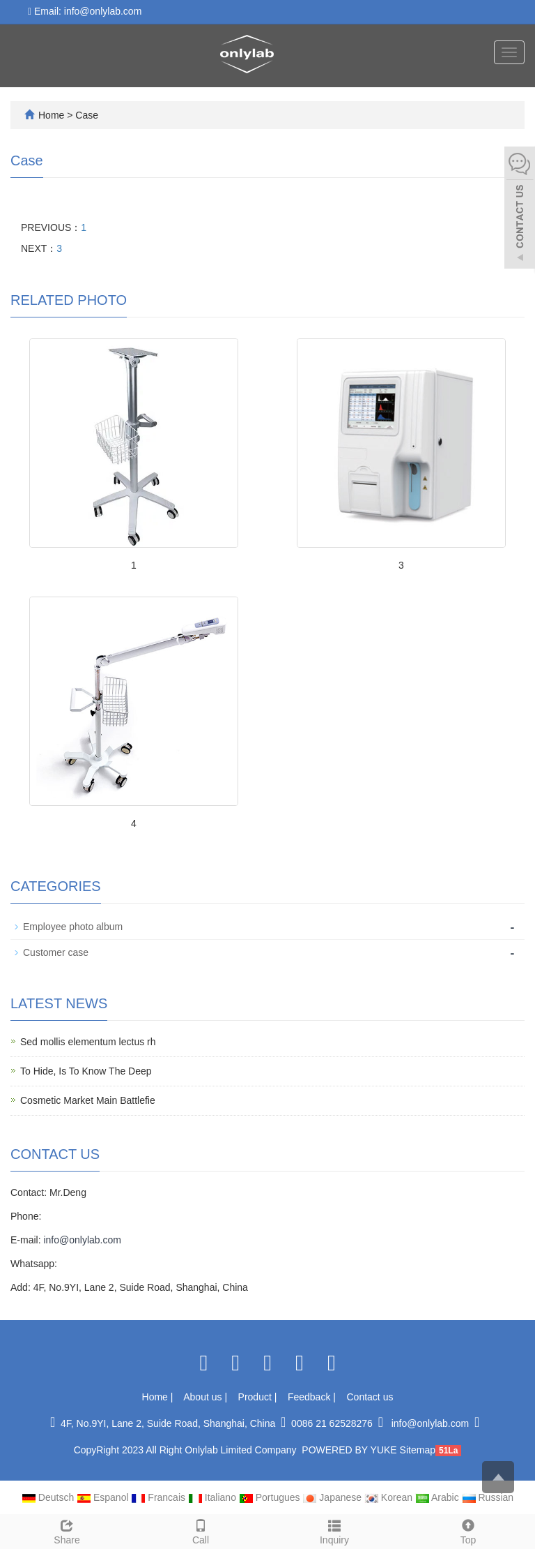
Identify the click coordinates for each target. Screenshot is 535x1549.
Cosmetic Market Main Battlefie (87, 1100)
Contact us (370, 1396)
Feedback (310, 1396)
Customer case (55, 952)
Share (67, 1530)
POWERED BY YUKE (350, 1450)
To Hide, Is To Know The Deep (86, 1071)
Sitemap (417, 1450)
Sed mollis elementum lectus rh (88, 1041)
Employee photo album (73, 926)
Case (86, 115)
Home (51, 115)
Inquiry (334, 1530)
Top (468, 1530)
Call (201, 1530)
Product (256, 1396)
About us (203, 1396)
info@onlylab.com (82, 1239)
